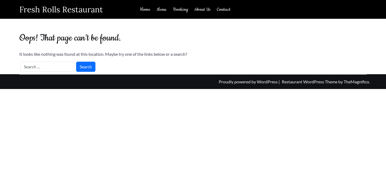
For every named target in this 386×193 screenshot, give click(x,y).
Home (145, 9)
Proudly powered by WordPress (249, 81)
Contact (224, 9)
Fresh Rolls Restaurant (61, 9)
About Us (202, 9)
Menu (161, 9)
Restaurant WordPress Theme (310, 81)
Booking (180, 9)
